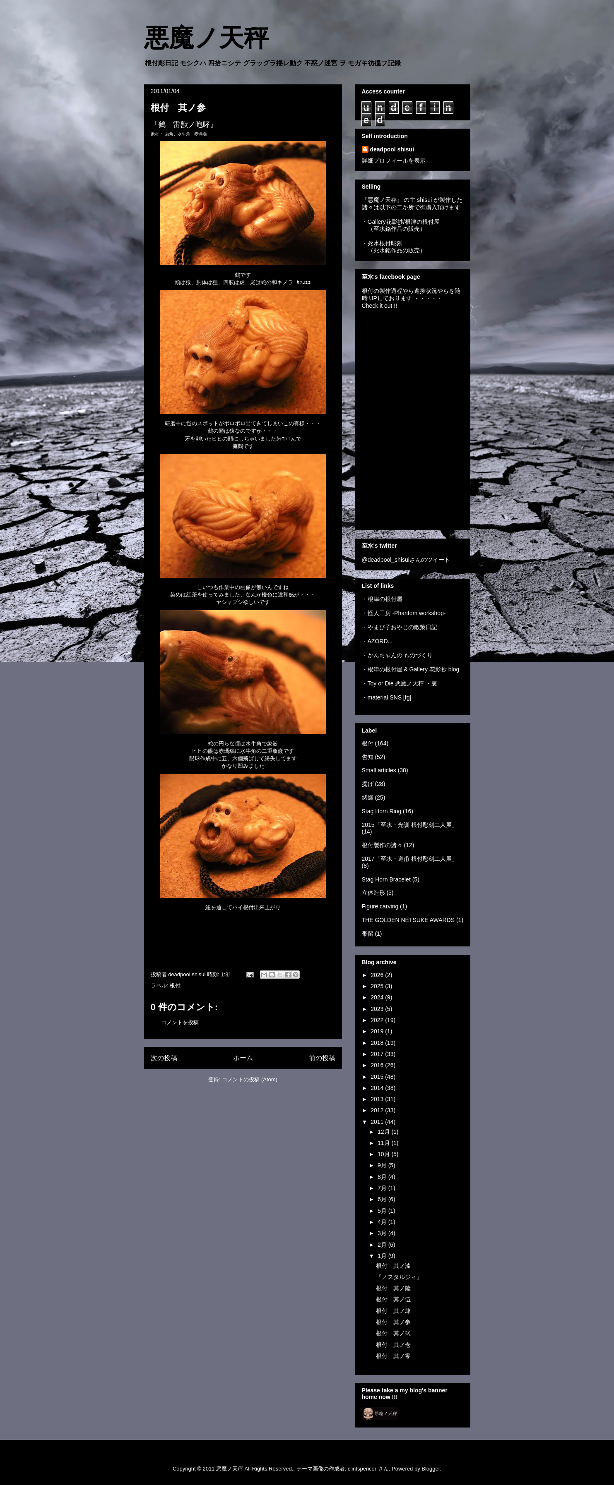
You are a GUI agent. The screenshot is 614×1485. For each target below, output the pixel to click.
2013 (378, 1099)
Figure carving (380, 906)
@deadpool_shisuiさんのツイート (406, 559)
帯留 (367, 933)
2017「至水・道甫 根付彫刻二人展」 (409, 858)
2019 (378, 1031)
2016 (378, 1065)
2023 (378, 1009)
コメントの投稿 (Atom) (249, 1079)
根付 (175, 985)
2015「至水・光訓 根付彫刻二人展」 (409, 825)
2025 (378, 986)
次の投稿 (164, 1057)
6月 (383, 1199)
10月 (384, 1154)
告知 (367, 757)
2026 (378, 975)
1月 (383, 1256)
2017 (378, 1054)
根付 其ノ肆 (393, 1311)
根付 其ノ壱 (393, 1344)
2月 (383, 1244)
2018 (378, 1043)
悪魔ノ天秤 (206, 38)
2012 (378, 1110)
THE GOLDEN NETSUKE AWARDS (408, 920)
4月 (383, 1222)
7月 (383, 1188)
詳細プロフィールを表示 (394, 160)
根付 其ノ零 (393, 1356)
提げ (367, 784)
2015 (378, 1076)
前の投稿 (322, 1057)
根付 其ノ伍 (393, 1299)
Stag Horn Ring (382, 811)
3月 (383, 1233)
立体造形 (373, 892)
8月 (383, 1177)
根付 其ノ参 (393, 1322)
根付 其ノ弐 (393, 1333)
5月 (383, 1210)
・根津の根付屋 (382, 599)
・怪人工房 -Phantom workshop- (404, 613)
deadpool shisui (392, 149)
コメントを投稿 (180, 1022)
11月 (384, 1143)
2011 (378, 1122)
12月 (384, 1131)
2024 (378, 997)
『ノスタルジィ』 (399, 1277)
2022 (378, 1020)
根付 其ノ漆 (393, 1265)
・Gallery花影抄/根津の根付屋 (401, 221)
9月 (383, 1165)
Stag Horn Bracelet (386, 879)
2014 (378, 1088)
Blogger (430, 1469)
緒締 (367, 797)
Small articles (379, 770)
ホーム (243, 1057)
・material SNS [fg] (387, 697)
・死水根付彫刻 (382, 243)
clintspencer (362, 1469)
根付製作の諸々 (382, 845)
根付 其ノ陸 (393, 1288)
